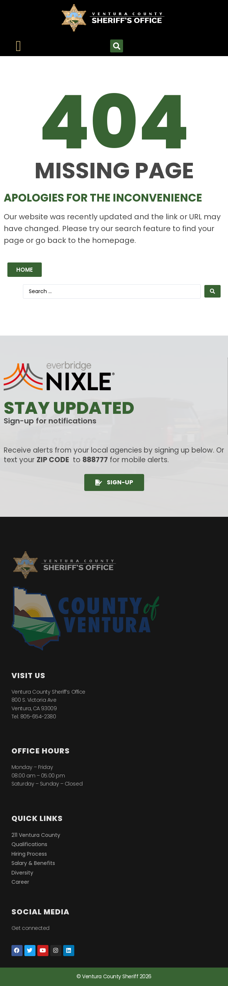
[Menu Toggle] (18, 46)
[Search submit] (212, 291)
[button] (116, 45)
